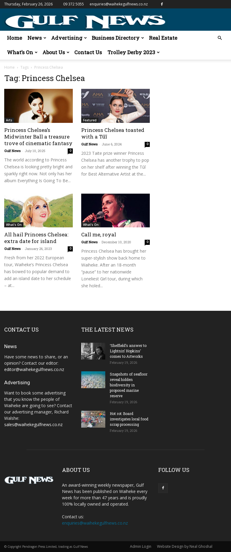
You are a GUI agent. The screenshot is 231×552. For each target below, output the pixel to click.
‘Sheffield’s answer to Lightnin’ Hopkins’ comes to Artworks (128, 351)
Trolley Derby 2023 (133, 52)
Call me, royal (98, 234)
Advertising (69, 37)
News (36, 37)
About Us (55, 52)
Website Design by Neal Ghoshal (184, 546)
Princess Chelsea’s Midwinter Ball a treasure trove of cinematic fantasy (38, 136)
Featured (90, 120)
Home (14, 37)
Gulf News (12, 150)
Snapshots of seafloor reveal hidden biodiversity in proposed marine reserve (128, 385)
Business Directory (118, 37)
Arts (9, 120)
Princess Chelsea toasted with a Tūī (112, 133)
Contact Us (88, 52)
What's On (14, 225)
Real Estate (163, 37)
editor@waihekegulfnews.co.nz (34, 369)
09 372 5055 (73, 4)
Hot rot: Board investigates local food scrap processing (129, 419)
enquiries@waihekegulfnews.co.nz (119, 4)
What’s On (22, 52)
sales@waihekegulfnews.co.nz (33, 424)
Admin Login (140, 546)
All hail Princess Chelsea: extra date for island (36, 238)
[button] (219, 38)
